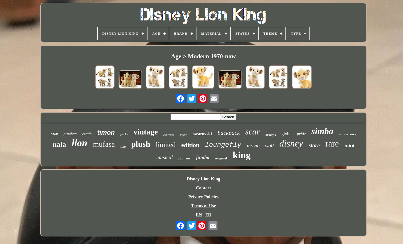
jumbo (202, 157)
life (123, 146)
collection (168, 134)
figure (183, 134)
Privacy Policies (203, 196)
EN (199, 214)
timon (106, 132)
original (221, 158)
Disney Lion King (203, 178)
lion (79, 143)
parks (124, 134)
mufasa (104, 144)
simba (322, 131)
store (314, 145)
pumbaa (70, 134)
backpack (228, 132)
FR (208, 214)
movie (253, 145)
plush (140, 144)
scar (252, 131)
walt (269, 145)
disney (291, 143)
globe (287, 133)
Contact (203, 187)
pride (301, 134)
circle (87, 134)
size (54, 133)
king (241, 155)
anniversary (347, 134)
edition (190, 144)
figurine (185, 158)
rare (332, 143)
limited (166, 144)
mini (349, 145)
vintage (145, 131)
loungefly (223, 145)
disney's (270, 134)
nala (59, 144)
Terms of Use (203, 205)
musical (164, 157)
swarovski (202, 133)
